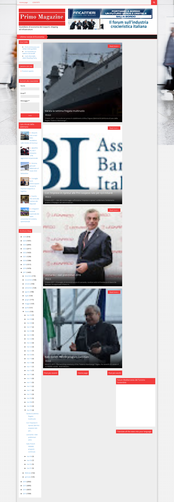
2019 (22, 264)
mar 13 (27, 382)
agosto (25, 291)
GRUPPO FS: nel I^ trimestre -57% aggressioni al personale (28, 153)
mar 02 (27, 461)
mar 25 (27, 335)
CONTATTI (33, 2)
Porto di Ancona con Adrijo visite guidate (28, 48)
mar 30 (27, 315)
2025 (22, 240)
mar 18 (27, 362)
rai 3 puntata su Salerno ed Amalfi (27, 52)
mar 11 (27, 390)
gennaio (25, 474)
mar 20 (27, 354)
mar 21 (27, 350)
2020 (22, 260)
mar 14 (27, 378)
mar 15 (27, 374)
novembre (26, 280)
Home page (21, 2)
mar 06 (27, 406)
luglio (24, 295)
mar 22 (27, 346)
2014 (22, 487)
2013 (22, 491)
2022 (22, 252)
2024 (22, 244)
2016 (22, 479)
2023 (22, 248)
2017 (22, 272)
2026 (22, 236)
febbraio (25, 470)
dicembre (26, 276)
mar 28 (27, 323)
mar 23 (27, 343)
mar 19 (27, 358)
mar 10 (27, 394)
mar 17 (27, 366)
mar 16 (27, 370)
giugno (25, 299)
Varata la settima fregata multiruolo (30, 416)
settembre (26, 287)
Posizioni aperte (25, 71)
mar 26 (27, 331)
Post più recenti (49, 373)
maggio (25, 303)
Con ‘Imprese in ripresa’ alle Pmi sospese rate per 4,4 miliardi (77, 192)
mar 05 (27, 410)
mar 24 (27, 339)
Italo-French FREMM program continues (65, 356)
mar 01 (27, 465)
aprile (24, 307)
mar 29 (27, 319)
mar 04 (27, 453)
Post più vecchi (113, 373)
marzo (24, 311)
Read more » (112, 46)
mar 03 (27, 457)
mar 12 (27, 386)
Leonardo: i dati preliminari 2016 (61, 274)
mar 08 (27, 402)
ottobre (25, 284)
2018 (22, 268)
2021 (22, 256)
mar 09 (27, 398)
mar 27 (27, 327)
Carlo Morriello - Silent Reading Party (27, 57)
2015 (22, 483)
